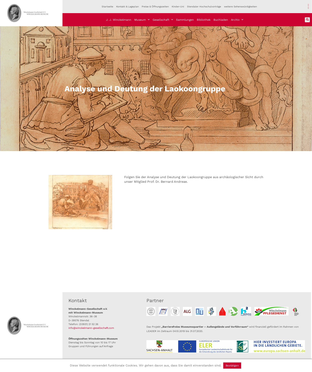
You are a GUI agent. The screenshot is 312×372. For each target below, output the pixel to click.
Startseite (107, 6)
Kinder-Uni (178, 6)
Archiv (237, 20)
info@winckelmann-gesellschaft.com (91, 327)
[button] (307, 19)
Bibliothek (204, 19)
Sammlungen (185, 19)
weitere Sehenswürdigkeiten (240, 6)
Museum (142, 20)
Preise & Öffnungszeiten (155, 6)
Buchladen (221, 19)
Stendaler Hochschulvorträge (204, 6)
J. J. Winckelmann (118, 19)
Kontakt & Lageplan (127, 6)
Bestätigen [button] (232, 365)
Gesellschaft (163, 20)
